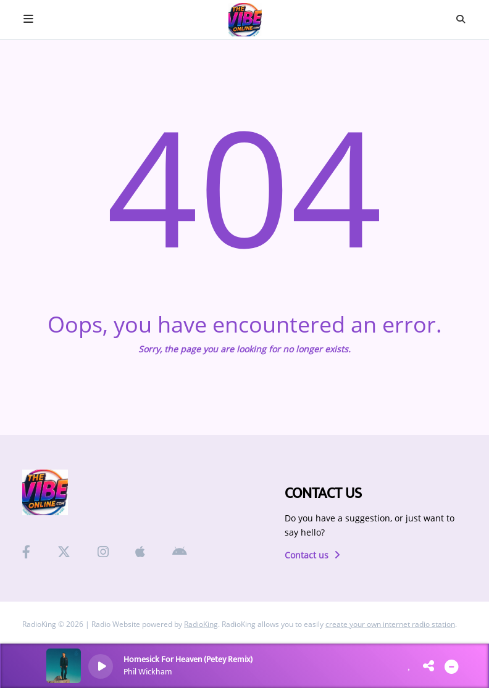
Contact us (312, 555)
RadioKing (201, 624)
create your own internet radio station (390, 624)
